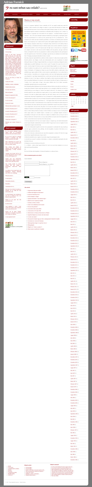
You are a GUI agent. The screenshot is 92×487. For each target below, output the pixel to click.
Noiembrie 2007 (74, 359)
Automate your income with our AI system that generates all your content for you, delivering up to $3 (13, 155)
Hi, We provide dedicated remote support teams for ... (62, 466)
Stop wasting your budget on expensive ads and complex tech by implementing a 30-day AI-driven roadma (13, 148)
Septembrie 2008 (74, 332)
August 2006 (73, 394)
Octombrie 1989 (74, 449)
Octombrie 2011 (74, 267)
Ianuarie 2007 (73, 386)
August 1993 (73, 440)
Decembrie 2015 (74, 173)
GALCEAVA (15, 14)
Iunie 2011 (73, 275)
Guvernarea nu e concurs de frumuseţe (35, 223)
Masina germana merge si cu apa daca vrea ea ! (37, 225)
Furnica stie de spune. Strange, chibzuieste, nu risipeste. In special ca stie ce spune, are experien (13, 213)
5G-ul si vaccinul (8, 100)
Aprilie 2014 (73, 202)
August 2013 (73, 219)
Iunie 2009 (73, 324)
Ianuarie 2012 (73, 259)
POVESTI (46, 14)
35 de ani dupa (8, 49)
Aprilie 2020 (73, 143)
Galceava (72, 78)
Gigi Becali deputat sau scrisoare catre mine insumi (38, 216)
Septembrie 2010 (74, 300)
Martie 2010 (73, 316)
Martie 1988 (73, 457)
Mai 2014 (72, 200)
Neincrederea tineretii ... (10, 181)
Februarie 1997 (74, 430)
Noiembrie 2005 (74, 400)
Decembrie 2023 (74, 118)
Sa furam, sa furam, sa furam (34, 204)
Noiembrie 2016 (74, 156)
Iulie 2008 (73, 338)
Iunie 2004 (73, 416)
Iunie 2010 (73, 308)
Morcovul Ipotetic (9, 92)
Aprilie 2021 (73, 132)
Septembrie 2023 (74, 121)
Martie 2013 (73, 229)
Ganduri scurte (74, 89)
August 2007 (73, 367)
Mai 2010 (72, 311)
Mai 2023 (72, 129)
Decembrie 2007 (74, 357)
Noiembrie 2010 (74, 294)
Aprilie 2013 (73, 227)
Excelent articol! (8, 203)
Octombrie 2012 (74, 243)
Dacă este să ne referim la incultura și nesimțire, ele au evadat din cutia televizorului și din (13, 190)
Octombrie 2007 (74, 362)
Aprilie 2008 (73, 346)
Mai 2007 (72, 375)
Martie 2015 (73, 183)
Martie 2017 (73, 148)
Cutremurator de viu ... (10, 186)
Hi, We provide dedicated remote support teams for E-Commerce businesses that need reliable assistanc (13, 132)
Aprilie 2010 (73, 313)
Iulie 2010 (73, 305)
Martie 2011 (73, 284)
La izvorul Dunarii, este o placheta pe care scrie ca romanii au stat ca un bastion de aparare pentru (13, 196)
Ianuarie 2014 (73, 205)
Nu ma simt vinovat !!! (10, 116)
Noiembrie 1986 (74, 459)
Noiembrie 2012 (74, 240)
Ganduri (72, 81)
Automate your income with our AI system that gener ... (62, 472)
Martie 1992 (73, 446)
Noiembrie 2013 (74, 210)
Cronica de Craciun (9, 81)
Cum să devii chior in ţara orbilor (34, 210)
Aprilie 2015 (73, 181)
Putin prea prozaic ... (9, 175)
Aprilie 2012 (73, 254)
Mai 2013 (72, 224)
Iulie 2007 (73, 370)
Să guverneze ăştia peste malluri (34, 192)
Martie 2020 (73, 146)
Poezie (72, 84)
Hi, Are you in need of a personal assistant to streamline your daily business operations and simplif (13, 138)
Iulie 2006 (73, 397)
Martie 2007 (73, 381)
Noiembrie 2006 (74, 389)
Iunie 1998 (73, 427)
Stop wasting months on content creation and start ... (62, 474)
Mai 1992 (72, 443)
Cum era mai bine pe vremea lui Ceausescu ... (35, 471)
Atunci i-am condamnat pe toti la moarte (36, 206)
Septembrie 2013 (74, 216)
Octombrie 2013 (74, 213)
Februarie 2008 (74, 351)
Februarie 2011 (74, 286)
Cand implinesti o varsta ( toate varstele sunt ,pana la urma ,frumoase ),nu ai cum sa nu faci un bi (13, 208)
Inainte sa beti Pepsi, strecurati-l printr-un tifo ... (35, 470)
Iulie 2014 (73, 197)
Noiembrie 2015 (74, 175)
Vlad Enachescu (73, 71)
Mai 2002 (72, 419)
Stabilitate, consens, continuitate (12, 84)
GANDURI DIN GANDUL (27, 14)
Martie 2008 (73, 348)
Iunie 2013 (73, 221)
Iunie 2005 (73, 411)
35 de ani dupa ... (29, 467)
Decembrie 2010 (74, 292)
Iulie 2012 (73, 248)
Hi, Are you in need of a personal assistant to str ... (61, 468)
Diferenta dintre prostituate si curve (12, 106)
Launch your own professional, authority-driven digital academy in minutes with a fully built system (13, 160)
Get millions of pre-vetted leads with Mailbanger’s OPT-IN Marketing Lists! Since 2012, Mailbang (13, 172)
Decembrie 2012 (74, 238)
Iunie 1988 (73, 451)
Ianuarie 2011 (73, 289)
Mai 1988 (72, 454)
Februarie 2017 (74, 151)
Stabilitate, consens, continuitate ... (33, 473)
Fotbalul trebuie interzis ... (31, 475)
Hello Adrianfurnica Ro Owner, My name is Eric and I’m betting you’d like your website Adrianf (13, 143)
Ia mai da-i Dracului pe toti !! (11, 108)
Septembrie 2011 (74, 270)
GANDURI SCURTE (55, 14)
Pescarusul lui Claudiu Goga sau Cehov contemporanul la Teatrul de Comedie (43, 221)
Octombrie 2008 (74, 330)
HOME (7, 14)
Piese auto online (54, 475)
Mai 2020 (72, 140)
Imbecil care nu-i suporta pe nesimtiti (35, 202)
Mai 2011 (72, 278)
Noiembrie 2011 (74, 265)
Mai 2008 (72, 343)
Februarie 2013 (74, 232)
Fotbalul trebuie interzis (10, 87)
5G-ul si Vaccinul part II (10, 97)
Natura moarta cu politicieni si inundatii (36, 231)
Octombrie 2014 (74, 192)
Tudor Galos (72, 70)
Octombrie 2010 (74, 297)
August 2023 (73, 124)
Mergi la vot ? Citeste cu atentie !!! (35, 229)
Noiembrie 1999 (74, 421)
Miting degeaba (31, 227)
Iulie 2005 (73, 408)
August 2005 (73, 405)
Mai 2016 (72, 162)
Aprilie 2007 (73, 378)
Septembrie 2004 (74, 413)
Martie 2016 (73, 167)
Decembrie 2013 (74, 208)
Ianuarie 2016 (73, 170)
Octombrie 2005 (74, 403)
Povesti (72, 86)
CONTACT (76, 14)
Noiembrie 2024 (74, 116)
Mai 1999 (72, 424)
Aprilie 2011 (73, 281)
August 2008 (73, 335)
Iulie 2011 (73, 273)
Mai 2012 (72, 251)
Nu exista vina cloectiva (10, 89)
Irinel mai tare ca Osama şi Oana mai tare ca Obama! (38, 214)
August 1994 (73, 435)
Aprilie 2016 (73, 164)
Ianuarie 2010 (73, 321)
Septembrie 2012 (74, 246)
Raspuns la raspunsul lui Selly (11, 95)
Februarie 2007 (74, 384)
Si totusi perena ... (9, 178)
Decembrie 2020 (74, 137)
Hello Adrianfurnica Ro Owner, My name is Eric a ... (62, 469)
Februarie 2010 (74, 319)
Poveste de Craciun (9, 103)
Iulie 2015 (73, 178)
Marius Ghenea (73, 69)
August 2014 (73, 194)
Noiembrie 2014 (74, 189)
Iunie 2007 (73, 373)
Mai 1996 (72, 432)
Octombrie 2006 (74, 392)
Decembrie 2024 (74, 113)
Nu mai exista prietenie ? (33, 208)
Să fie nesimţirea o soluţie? (33, 198)
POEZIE (38, 14)
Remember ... (8, 183)
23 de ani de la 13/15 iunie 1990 (34, 212)
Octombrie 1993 (74, 438)
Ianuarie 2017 (73, 154)
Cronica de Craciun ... (30, 472)
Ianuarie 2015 (73, 186)
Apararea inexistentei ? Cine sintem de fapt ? (37, 200)
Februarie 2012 (74, 256)
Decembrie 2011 (74, 262)
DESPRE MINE (67, 14)
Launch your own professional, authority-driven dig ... (62, 473)
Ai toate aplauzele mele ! (10, 216)
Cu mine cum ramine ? (32, 218)
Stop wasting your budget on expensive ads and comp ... (62, 470)
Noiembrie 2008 (74, 327)
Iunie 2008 (73, 340)
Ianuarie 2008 (73, 354)
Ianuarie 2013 (73, 235)
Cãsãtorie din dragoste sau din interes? (35, 194)
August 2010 (73, 302)
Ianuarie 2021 (73, 135)
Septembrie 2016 (74, 159)
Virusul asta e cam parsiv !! (11, 119)
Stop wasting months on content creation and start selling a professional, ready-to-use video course (13, 165)
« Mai (72, 106)
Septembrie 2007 (74, 365)
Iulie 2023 (73, 127)
